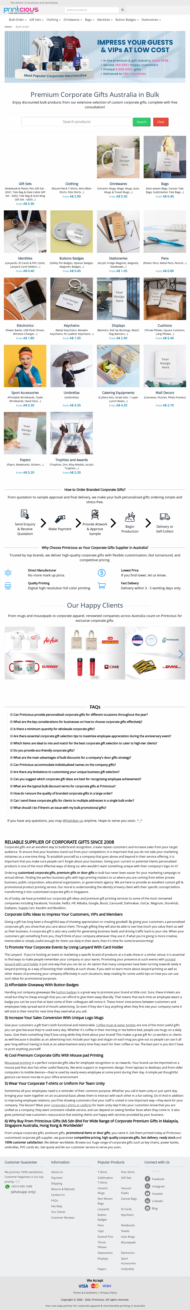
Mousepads (128, 1242)
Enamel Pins (105, 1236)
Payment (56, 1177)
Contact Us (58, 1195)
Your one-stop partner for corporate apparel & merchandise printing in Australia (95, 1305)
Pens (101, 1225)
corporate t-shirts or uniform (71, 1105)
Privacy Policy (108, 1292)
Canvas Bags (129, 1198)
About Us (57, 1172)
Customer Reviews (62, 1217)
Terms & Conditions (85, 1292)
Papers (102, 1269)
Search (141, 122)
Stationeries (105, 1253)
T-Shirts (102, 1172)
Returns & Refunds (63, 1189)
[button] (8, 654)
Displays (103, 1258)
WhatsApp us (73, 820)
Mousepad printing (18, 1063)
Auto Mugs (128, 1236)
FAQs (54, 1200)
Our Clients (58, 1212)
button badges (66, 992)
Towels (125, 1231)
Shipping (56, 1183)
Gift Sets (126, 1177)
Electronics (128, 1253)
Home (8, 26)
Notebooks (128, 1225)
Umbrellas (127, 1269)
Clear (160, 122)
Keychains (127, 1215)
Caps (101, 1231)
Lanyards (103, 1209)
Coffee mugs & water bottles (116, 1025)
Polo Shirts (128, 1172)
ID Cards (126, 1209)
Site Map (56, 1206)
